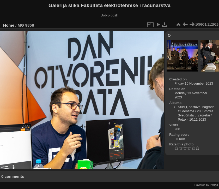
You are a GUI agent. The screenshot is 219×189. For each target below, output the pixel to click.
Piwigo (214, 184)
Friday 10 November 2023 (193, 83)
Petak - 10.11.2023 (192, 119)
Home (8, 25)
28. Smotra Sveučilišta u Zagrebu (195, 113)
